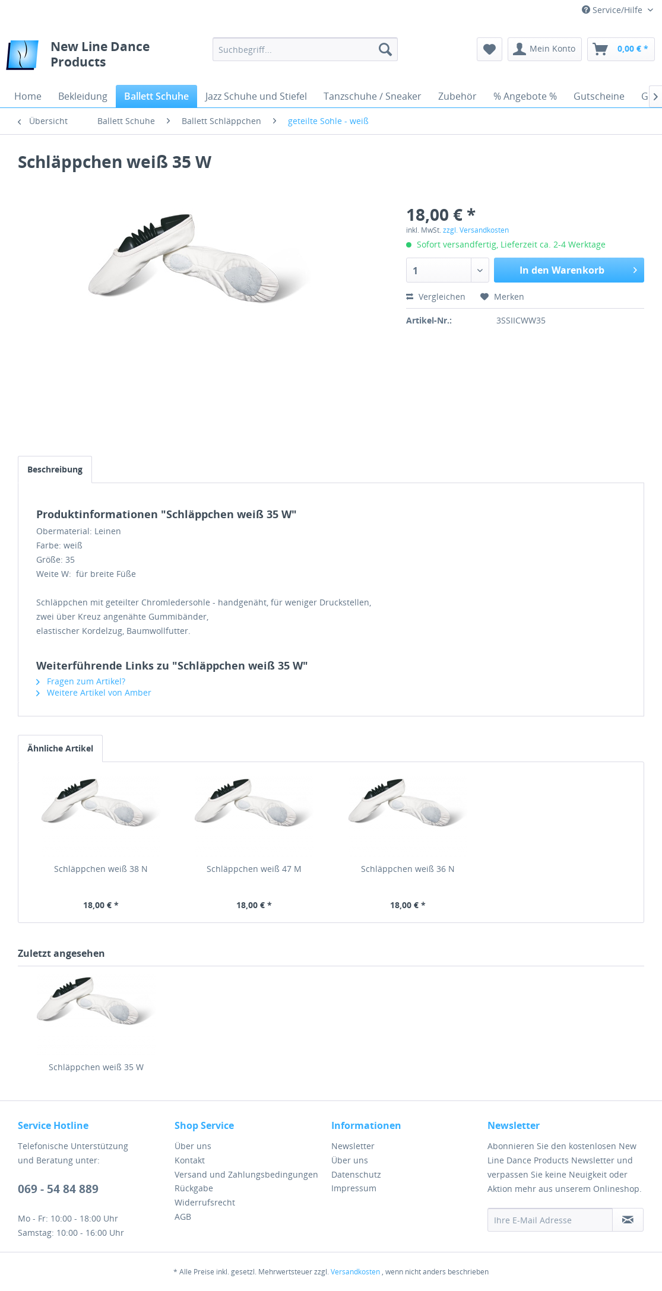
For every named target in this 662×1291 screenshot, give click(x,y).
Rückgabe (194, 1188)
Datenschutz (356, 1174)
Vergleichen (435, 296)
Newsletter (353, 1146)
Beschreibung (55, 469)
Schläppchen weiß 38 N (101, 868)
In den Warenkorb (578, 269)
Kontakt (190, 1160)
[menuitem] (305, 49)
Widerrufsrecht (205, 1202)
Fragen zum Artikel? (80, 681)
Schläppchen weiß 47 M (254, 868)
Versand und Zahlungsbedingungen (246, 1174)
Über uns (193, 1146)
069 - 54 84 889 (58, 1189)
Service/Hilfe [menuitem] (613, 9)
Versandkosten (355, 1272)
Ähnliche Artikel (60, 748)
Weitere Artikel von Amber (93, 692)
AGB (183, 1216)
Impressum (353, 1188)
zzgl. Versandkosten (476, 230)
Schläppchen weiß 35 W (96, 1067)
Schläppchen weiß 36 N (408, 868)
